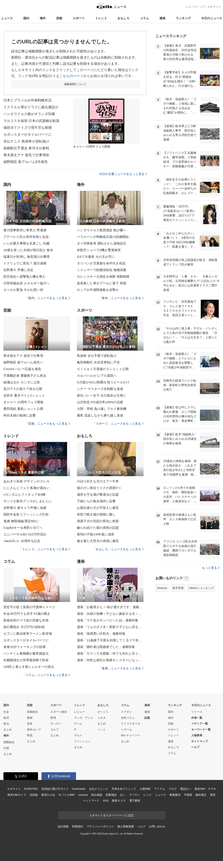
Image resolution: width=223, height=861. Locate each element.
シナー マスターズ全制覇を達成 (100, 389)
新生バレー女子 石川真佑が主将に (101, 395)
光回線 (33, 794)
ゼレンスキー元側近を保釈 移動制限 (103, 276)
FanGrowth (78, 788)
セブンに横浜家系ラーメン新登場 (27, 633)
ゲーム (78, 723)
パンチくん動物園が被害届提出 (26, 653)
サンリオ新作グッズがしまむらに (27, 501)
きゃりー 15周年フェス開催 (23, 402)
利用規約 (77, 826)
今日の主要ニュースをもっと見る (123, 174)
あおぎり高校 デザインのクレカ (26, 481)
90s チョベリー (130, 735)
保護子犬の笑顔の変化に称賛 (98, 521)
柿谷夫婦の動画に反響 (19, 415)
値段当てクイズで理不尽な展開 (27, 127)
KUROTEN (31, 788)
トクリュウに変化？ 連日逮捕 (24, 263)
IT (75, 729)
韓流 (29, 735)
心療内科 (145, 788)
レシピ (147, 794)
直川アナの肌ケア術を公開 (22, 389)
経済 (6, 717)
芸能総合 (32, 711)
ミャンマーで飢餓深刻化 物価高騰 (101, 270)
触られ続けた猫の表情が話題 (98, 527)
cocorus (83, 794)
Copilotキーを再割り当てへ (23, 527)
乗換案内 (174, 794)
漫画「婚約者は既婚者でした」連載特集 (106, 647)
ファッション (82, 741)
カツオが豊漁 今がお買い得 (23, 290)
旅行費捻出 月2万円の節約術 (24, 627)
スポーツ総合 (58, 711)
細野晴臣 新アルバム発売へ (23, 362)
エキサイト (214, 6)
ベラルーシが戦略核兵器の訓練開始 (103, 237)
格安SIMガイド (16, 794)
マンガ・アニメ (83, 717)
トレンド (101, 18)
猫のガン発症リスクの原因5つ (99, 488)
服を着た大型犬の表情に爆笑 (98, 541)
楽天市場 (177, 588)
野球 (53, 717)
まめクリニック (98, 788)
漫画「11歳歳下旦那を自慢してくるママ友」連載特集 (110, 640)
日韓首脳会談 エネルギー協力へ (26, 283)
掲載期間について (75, 84)
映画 (29, 717)
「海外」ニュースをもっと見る (121, 298)
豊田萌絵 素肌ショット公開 (23, 408)
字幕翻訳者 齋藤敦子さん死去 (24, 375)
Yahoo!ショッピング (201, 588)
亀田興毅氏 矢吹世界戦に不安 (98, 362)
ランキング (183, 18)
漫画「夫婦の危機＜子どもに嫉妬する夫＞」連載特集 (110, 613)
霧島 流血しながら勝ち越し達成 (100, 415)
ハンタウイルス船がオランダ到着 (29, 114)
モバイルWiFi (66, 794)
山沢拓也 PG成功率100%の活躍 (100, 402)
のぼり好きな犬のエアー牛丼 (98, 481)
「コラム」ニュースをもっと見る (46, 675)
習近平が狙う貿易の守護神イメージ (29, 607)
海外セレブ (34, 729)
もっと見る (211, 567)
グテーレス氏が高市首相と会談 (26, 237)
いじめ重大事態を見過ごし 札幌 (26, 243)
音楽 (29, 723)
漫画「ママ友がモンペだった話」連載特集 (107, 620)
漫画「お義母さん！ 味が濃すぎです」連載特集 (110, 607)
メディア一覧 (199, 723)
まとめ (7, 729)
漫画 (162, 18)
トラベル (126, 729)
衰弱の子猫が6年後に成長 (95, 534)
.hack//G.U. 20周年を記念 (21, 541)
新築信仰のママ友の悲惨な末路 (26, 620)
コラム (144, 18)
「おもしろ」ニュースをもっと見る (118, 549)
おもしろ (123, 18)
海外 (43, 18)
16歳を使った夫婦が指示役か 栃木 (28, 250)
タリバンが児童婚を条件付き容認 (101, 263)
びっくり (103, 711)
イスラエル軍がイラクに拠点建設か (31, 107)
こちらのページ (71, 76)
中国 (6, 748)
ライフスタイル (130, 723)
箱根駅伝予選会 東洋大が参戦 (26, 148)
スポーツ (79, 18)
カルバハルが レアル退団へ (97, 375)
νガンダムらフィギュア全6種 (24, 494)
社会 (6, 711)
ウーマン (134, 794)
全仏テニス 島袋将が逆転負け (26, 141)
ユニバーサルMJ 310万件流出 (24, 534)
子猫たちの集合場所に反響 (96, 501)
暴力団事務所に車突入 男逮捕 (24, 230)
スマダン (126, 711)
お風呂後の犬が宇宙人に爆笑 (98, 508)
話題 (147, 717)
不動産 (188, 794)
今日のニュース (211, 18)
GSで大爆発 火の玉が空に (96, 256)
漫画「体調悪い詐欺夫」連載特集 (101, 633)
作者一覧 (196, 717)
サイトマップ (199, 741)
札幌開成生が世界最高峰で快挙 (26, 660)
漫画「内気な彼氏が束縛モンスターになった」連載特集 (110, 660)
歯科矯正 (200, 794)
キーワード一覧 (201, 729)
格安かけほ (48, 794)
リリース (196, 711)
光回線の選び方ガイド (55, 788)
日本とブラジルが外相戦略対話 (27, 100)
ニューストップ (195, 6)
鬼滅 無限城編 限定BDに (21, 521)
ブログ (173, 788)
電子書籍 (134, 800)
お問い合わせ (157, 826)
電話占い (185, 788)
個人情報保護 (125, 826)
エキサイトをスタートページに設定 (111, 815)
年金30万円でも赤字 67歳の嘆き (26, 613)
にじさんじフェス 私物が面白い (26, 488)
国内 (26, 18)
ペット (101, 729)
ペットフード (91, 800)
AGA (106, 800)
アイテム (159, 788)
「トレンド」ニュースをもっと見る (44, 549)
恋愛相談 (111, 794)
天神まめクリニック (124, 788)
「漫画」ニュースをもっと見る (121, 668)
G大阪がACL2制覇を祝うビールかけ (103, 382)
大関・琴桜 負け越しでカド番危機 (101, 408)
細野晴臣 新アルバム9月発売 (25, 162)
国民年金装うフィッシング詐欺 (26, 514)
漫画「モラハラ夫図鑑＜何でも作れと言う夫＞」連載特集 (110, 653)
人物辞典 (196, 735)
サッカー (56, 723)
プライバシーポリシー (100, 826)
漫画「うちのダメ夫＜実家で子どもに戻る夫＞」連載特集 (110, 627)
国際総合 (9, 742)
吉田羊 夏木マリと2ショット (24, 395)
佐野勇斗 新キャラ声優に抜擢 (24, 508)
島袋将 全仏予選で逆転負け (97, 355)
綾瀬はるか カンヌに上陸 (21, 382)
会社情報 (63, 826)
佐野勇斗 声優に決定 (18, 270)
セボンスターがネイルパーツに (27, 134)
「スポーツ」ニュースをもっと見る (118, 423)
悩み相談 (96, 794)
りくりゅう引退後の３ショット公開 (103, 369)
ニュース (7, 18)
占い (123, 794)
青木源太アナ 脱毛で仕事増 (23, 355)
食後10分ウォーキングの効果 (24, 647)
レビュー (79, 711)
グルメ (78, 735)
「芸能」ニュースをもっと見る (47, 423)
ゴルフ (54, 729)
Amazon (162, 588)
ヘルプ (195, 747)
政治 (6, 723)
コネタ (101, 717)
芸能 (59, 18)
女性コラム (128, 717)
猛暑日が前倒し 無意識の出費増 (26, 256)
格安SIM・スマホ (205, 788)
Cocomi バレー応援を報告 (22, 369)
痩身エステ (119, 800)
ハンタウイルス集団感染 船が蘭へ (101, 230)
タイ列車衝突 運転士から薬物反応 (101, 243)
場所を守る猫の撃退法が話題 (98, 494)
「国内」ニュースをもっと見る (47, 298)
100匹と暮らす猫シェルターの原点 (28, 666)
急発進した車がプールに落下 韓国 (101, 283)
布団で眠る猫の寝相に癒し (96, 514)
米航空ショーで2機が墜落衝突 (99, 250)
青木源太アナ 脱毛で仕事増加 (26, 155)
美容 (213, 794)
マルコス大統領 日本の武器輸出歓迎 (31, 121)
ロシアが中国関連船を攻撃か (98, 290)
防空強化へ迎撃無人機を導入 (24, 276)
